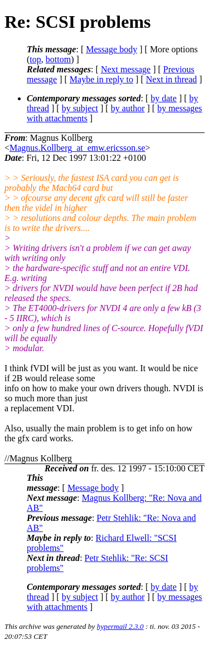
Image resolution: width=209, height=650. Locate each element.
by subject (80, 108)
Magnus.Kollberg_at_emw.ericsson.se (77, 147)
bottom (58, 59)
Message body (111, 49)
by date (163, 98)
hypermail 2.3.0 (120, 626)
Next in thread (171, 79)
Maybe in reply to (101, 79)
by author (128, 108)
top (35, 59)
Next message (125, 69)
